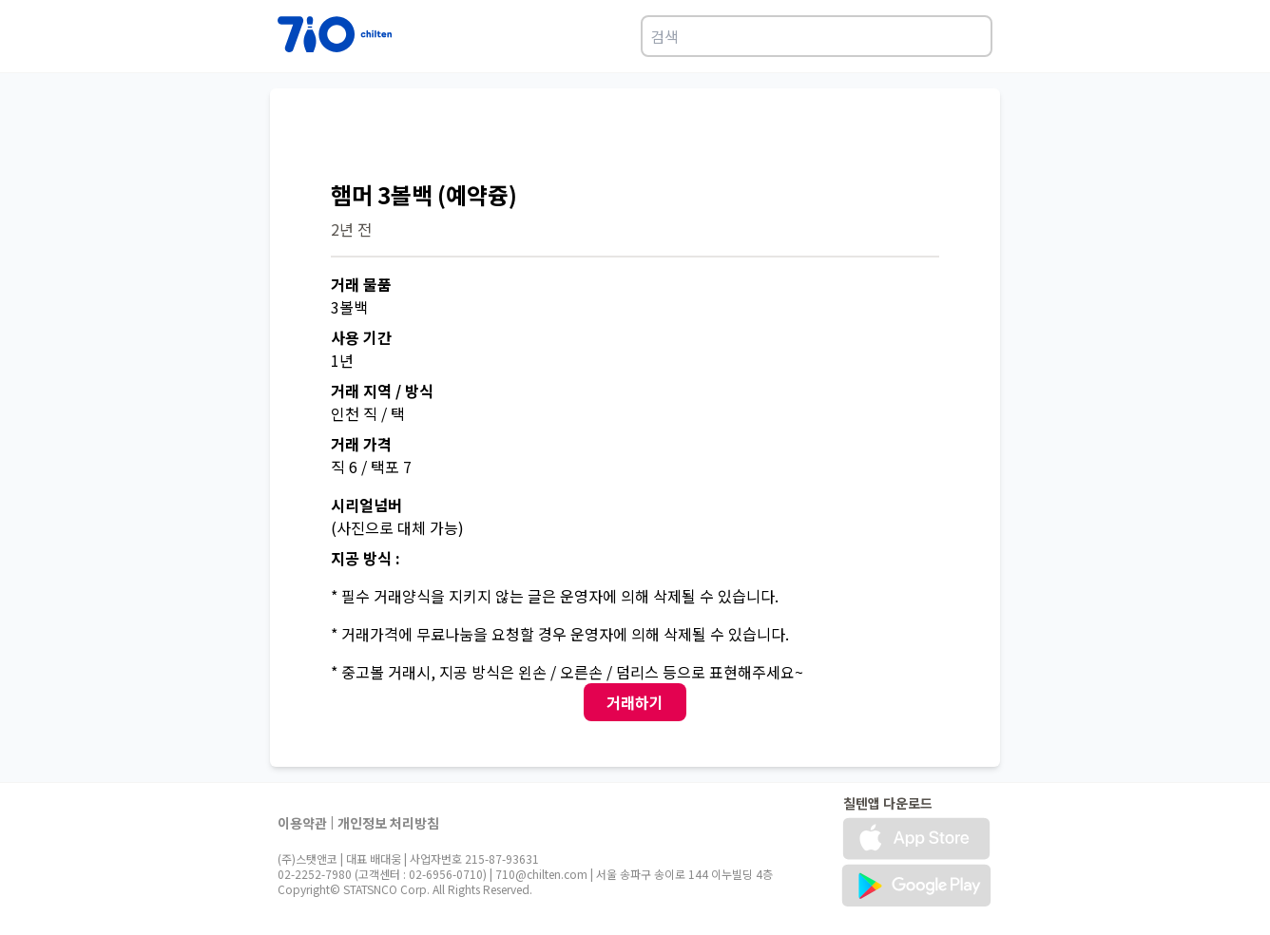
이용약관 (302, 822)
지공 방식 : (365, 557)
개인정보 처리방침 (388, 822)
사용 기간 (361, 337)
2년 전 (351, 229)
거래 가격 (361, 443)
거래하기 (635, 702)
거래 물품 (361, 284)
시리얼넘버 (366, 504)
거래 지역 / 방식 (382, 390)
